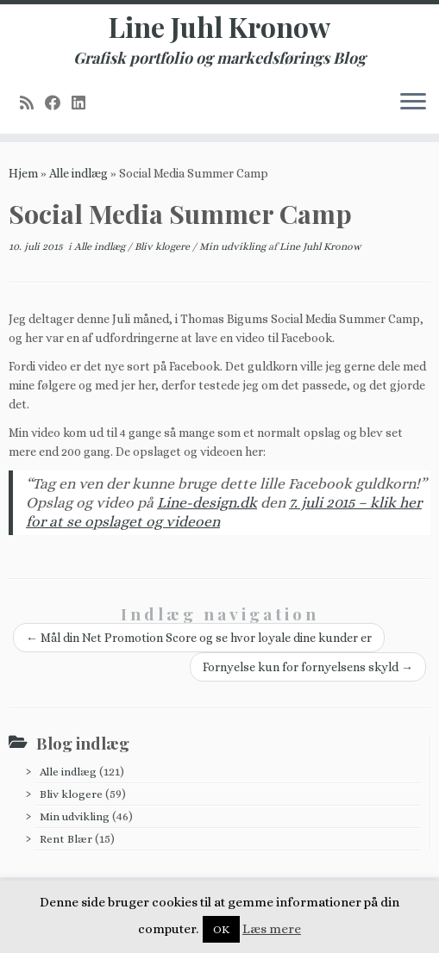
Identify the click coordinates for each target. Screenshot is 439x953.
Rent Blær (66, 838)
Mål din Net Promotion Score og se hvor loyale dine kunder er (199, 638)
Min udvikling (233, 246)
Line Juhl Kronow (219, 27)
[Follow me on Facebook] (58, 103)
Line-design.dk (207, 502)
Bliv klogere (163, 246)
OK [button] (221, 929)
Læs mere (271, 929)
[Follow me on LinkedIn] (84, 103)
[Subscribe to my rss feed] (32, 103)
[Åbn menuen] (413, 102)
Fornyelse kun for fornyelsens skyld (308, 667)
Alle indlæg (78, 173)
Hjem (23, 173)
